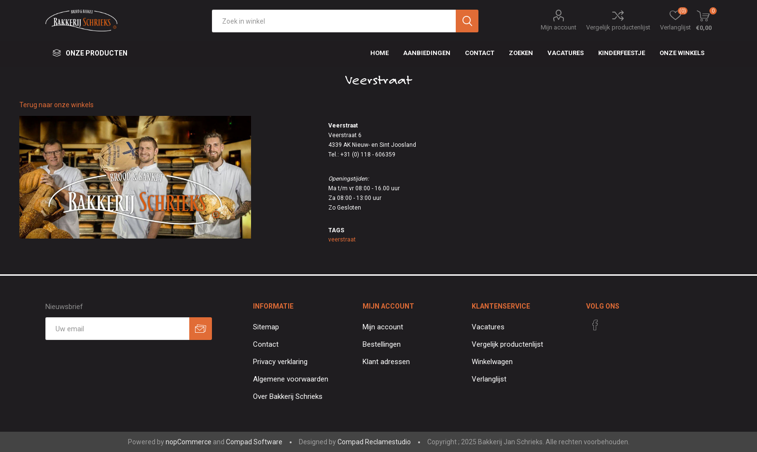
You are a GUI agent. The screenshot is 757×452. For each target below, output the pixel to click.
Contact (266, 344)
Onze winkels (681, 52)
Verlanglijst (489, 379)
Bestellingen (382, 344)
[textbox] (334, 21)
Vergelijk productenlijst (618, 27)
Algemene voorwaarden (290, 379)
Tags (336, 230)
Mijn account (558, 27)
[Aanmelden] (117, 328)
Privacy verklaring (280, 361)
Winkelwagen (492, 361)
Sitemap (266, 327)
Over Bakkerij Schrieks (287, 396)
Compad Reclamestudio (374, 442)
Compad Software (254, 442)
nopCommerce (188, 442)
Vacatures (488, 327)
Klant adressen (386, 361)
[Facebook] (595, 325)
